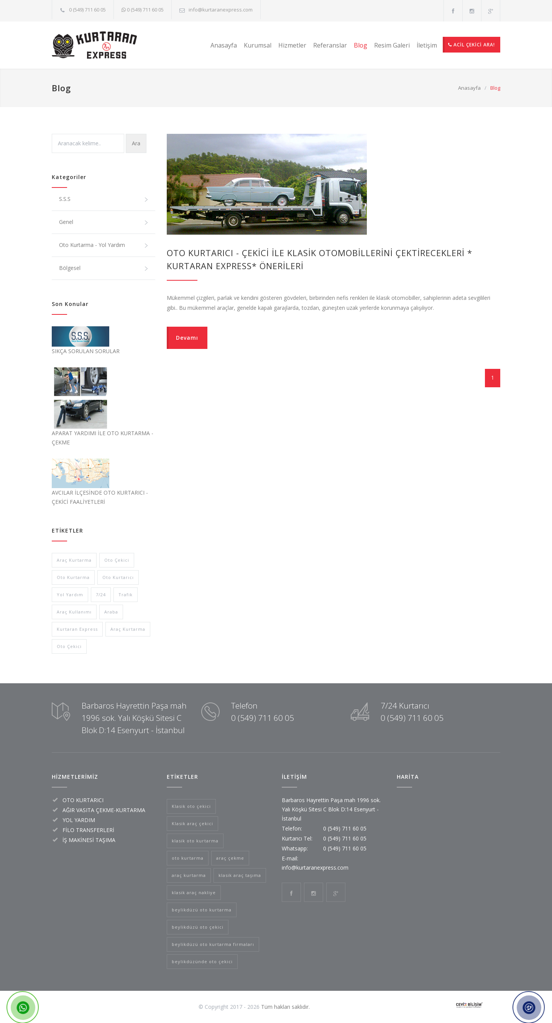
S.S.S (103, 199)
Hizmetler (292, 45)
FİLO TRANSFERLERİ (88, 830)
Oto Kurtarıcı (118, 577)
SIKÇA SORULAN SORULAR (86, 351)
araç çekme (230, 858)
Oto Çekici (116, 560)
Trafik (125, 594)
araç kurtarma (189, 875)
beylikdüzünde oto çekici (202, 961)
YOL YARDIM (78, 820)
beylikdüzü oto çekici (197, 927)
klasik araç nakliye (194, 892)
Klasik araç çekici (192, 823)
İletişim (427, 45)
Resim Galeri (392, 45)
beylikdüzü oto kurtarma (202, 910)
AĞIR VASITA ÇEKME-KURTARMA (103, 810)
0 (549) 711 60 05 (87, 9)
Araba (111, 612)
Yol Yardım (70, 594)
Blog (360, 45)
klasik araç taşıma (240, 875)
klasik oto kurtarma (195, 841)
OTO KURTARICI (83, 800)
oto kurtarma (188, 858)
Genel (103, 222)
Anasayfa (223, 45)
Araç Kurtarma (74, 560)
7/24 (101, 594)
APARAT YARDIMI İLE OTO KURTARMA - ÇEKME (102, 437)
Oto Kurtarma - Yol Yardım (103, 245)
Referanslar (330, 45)
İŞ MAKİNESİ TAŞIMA (88, 840)
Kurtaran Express (77, 629)
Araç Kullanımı (74, 612)
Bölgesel (103, 268)
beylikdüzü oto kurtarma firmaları (213, 944)
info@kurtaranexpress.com (221, 9)
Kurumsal (257, 45)
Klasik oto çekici (191, 806)
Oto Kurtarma (73, 577)
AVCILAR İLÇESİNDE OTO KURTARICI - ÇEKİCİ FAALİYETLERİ (100, 497)
